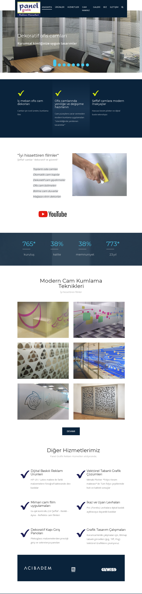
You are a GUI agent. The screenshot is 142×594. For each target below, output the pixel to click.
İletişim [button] (114, 7)
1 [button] (54, 62)
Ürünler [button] (59, 7)
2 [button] (59, 64)
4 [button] (68, 64)
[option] (71, 41)
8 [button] (87, 64)
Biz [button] (105, 7)
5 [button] (73, 64)
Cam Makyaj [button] (86, 9)
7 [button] (82, 64)
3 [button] (64, 64)
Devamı (71, 431)
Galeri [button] (96, 7)
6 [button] (78, 64)
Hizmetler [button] (73, 7)
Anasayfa (47, 6)
